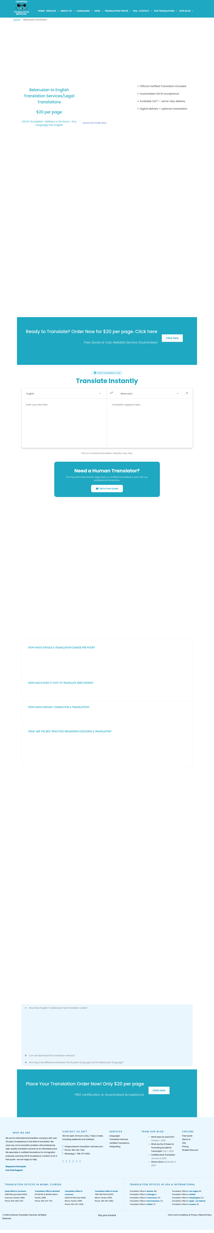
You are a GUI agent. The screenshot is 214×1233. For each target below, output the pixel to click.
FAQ (135, 10)
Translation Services (118, 1139)
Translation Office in (183, 1194)
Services (52, 11)
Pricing (185, 1146)
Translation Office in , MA (143, 1191)
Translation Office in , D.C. (188, 1197)
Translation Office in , (189, 1201)
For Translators (166, 11)
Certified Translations (119, 1143)
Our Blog (186, 11)
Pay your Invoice (107, 1215)
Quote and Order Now (94, 122)
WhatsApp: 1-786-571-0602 (76, 1153)
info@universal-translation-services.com (82, 1146)
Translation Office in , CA (145, 1197)
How (98, 11)
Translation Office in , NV (186, 1191)
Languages (84, 11)
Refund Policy (205, 1215)
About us (68, 11)
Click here (172, 338)
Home (41, 10)
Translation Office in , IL (143, 1194)
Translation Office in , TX (142, 1204)
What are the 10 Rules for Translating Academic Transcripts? (162, 1148)
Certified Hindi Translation (163, 1154)
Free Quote (187, 1135)
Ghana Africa (157, 1161)
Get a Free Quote (107, 488)
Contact (145, 11)
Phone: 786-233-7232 (73, 1150)
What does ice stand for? (162, 1137)
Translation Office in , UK (185, 1204)
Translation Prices (118, 11)
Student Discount (190, 1150)
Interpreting (114, 1146)
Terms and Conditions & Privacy (183, 1215)
